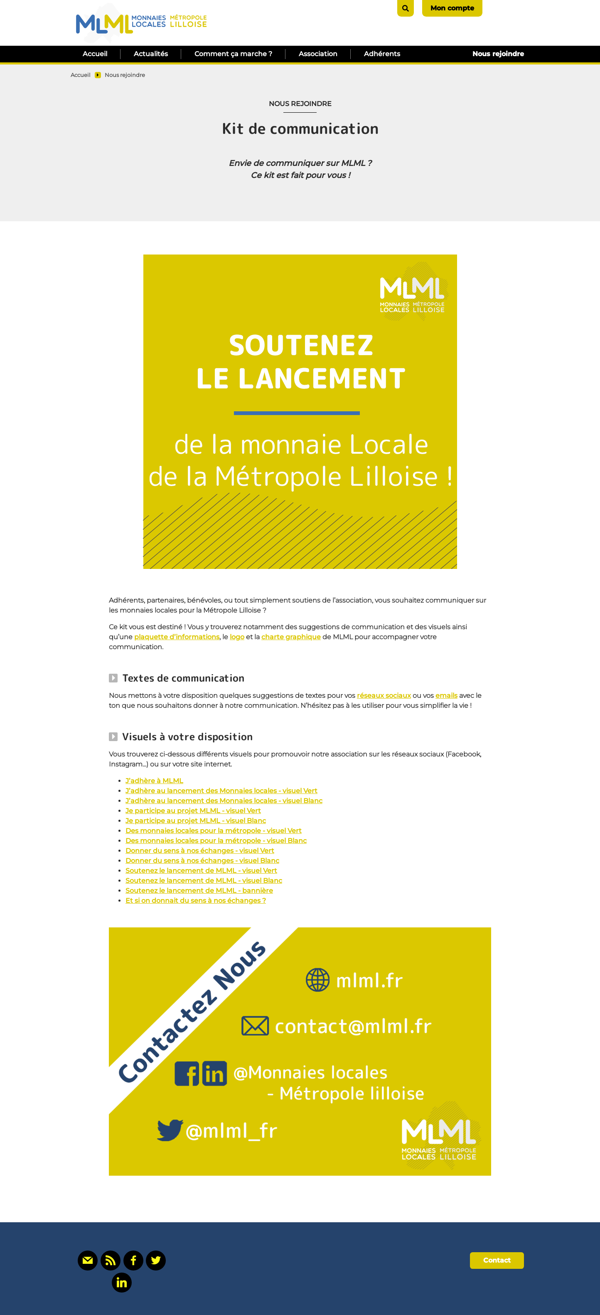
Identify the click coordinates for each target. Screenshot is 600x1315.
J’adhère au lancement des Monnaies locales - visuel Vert (221, 791)
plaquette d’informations (176, 637)
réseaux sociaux (384, 696)
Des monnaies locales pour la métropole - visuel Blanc (216, 841)
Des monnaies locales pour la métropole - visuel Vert (213, 831)
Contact (497, 1260)
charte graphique (291, 637)
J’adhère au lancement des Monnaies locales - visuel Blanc (223, 801)
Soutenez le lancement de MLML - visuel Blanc (203, 881)
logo (237, 637)
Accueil (95, 54)
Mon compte (452, 8)
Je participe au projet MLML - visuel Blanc (195, 821)
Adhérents (382, 54)
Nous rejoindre (498, 54)
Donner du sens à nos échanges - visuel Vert (199, 851)
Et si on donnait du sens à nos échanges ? (195, 901)
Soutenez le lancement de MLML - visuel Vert (201, 871)
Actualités (151, 54)
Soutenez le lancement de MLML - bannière (199, 891)
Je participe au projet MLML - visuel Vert (193, 811)
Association (318, 54)
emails (446, 696)
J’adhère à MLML (154, 781)
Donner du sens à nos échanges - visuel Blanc (202, 861)
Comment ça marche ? (233, 54)
